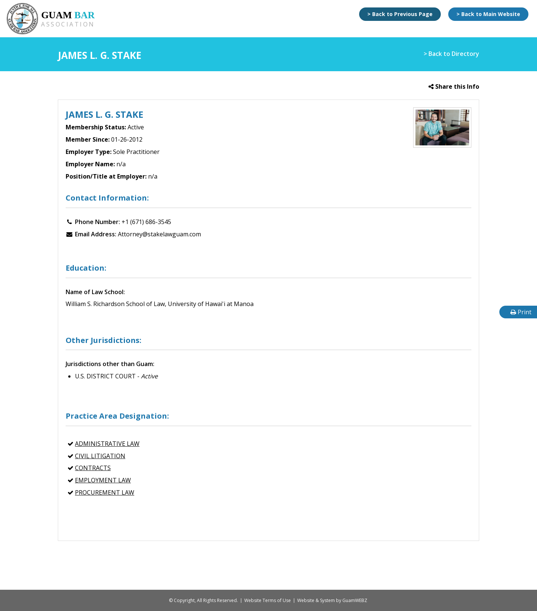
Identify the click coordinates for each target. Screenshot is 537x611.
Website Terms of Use (267, 600)
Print (521, 312)
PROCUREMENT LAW (104, 492)
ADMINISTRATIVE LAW (107, 444)
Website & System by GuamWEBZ (332, 600)
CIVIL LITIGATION (100, 456)
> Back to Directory (451, 54)
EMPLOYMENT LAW (103, 480)
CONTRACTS (93, 468)
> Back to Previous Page (400, 14)
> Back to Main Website (488, 14)
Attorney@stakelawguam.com (159, 234)
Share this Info (453, 86)
